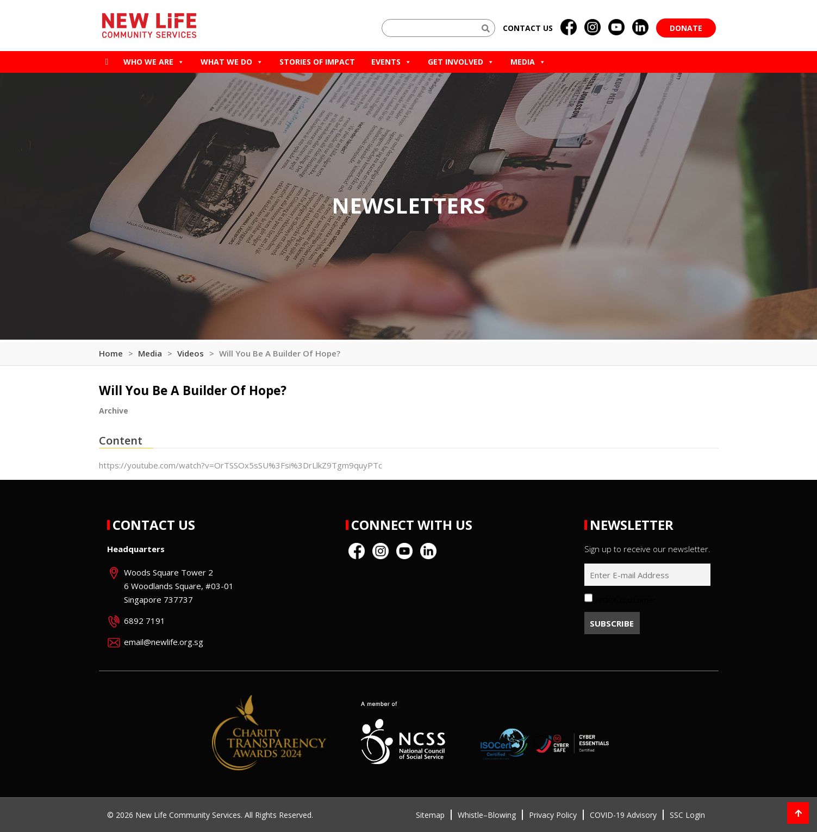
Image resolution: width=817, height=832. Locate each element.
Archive (113, 410)
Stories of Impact (317, 62)
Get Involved (461, 62)
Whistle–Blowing (487, 815)
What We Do (232, 62)
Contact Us (154, 525)
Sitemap (430, 815)
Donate (686, 28)
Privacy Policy (553, 815)
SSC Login (687, 815)
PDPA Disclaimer (627, 600)
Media (528, 62)
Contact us (528, 28)
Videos (190, 353)
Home (111, 353)
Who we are (153, 62)
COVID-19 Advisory (623, 815)
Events (391, 62)
